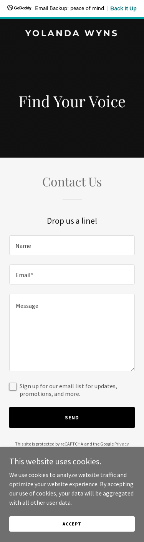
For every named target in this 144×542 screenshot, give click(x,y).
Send (72, 417)
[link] (72, 34)
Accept (72, 524)
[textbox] (72, 245)
